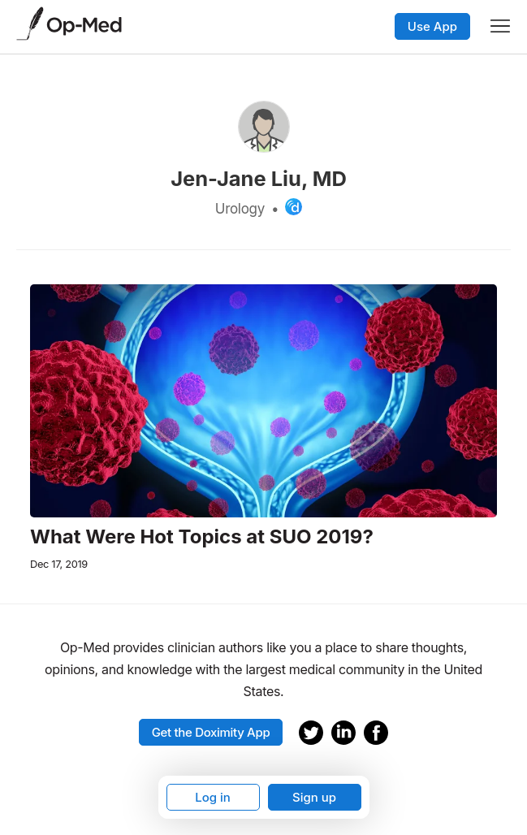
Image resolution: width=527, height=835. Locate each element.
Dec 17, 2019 (59, 564)
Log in (213, 797)
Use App (432, 26)
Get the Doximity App (211, 732)
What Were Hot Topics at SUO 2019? (202, 537)
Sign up (314, 797)
